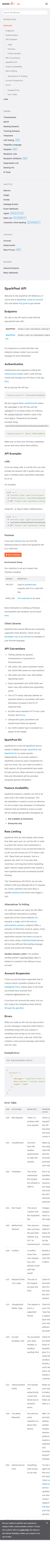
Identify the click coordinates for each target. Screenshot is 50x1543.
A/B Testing (11, 140)
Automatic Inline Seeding (22, 222)
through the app (12, 1008)
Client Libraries (14, 53)
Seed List (15, 217)
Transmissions (9, 117)
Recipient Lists (10, 153)
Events (6, 199)
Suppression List (11, 163)
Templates (8, 135)
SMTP (6, 121)
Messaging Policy (12, 986)
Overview (7, 25)
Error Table (12, 94)
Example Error (13, 90)
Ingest (13, 213)
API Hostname (23, 598)
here (7, 615)
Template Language (12, 144)
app (42, 377)
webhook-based (29, 940)
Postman (11, 49)
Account (7, 240)
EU (6, 303)
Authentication (12, 35)
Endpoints (10, 30)
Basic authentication (28, 403)
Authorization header (14, 373)
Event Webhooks (10, 208)
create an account (35, 299)
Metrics (6, 190)
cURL (10, 44)
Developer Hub (11, 636)
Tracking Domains (11, 131)
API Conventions (13, 58)
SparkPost (32, 749)
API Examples (11, 39)
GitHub (27, 636)
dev (18, 4)
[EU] (21, 1008)
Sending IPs (8, 167)
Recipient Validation (15, 158)
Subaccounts (9, 245)
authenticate (30, 584)
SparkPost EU (11, 62)
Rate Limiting (11, 71)
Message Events (10, 204)
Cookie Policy (24, 1530)
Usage (6, 195)
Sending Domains (11, 126)
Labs (5, 99)
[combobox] (25, 12)
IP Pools (7, 172)
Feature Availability (14, 66)
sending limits (18, 892)
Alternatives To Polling (17, 76)
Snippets (10, 149)
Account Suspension (14, 80)
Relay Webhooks (10, 272)
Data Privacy (12, 249)
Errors (8, 85)
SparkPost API (15, 288)
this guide (23, 303)
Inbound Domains (11, 268)
